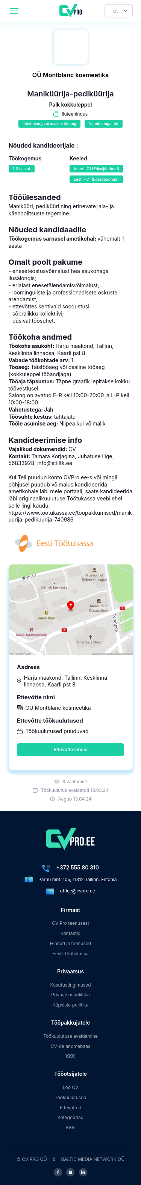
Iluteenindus (75, 114)
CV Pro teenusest (70, 923)
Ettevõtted (71, 1107)
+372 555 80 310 (77, 867)
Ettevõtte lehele (71, 749)
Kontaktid (70, 933)
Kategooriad (70, 1117)
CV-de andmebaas (71, 1046)
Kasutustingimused (70, 985)
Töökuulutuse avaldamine (70, 1036)
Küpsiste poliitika (70, 1005)
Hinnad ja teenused (70, 943)
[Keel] (119, 10)
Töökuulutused (70, 1097)
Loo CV (71, 1087)
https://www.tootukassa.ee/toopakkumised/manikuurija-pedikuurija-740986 (70, 516)
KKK (70, 1056)
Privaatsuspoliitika (70, 994)
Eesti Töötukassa (70, 953)
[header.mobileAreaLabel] (14, 11)
